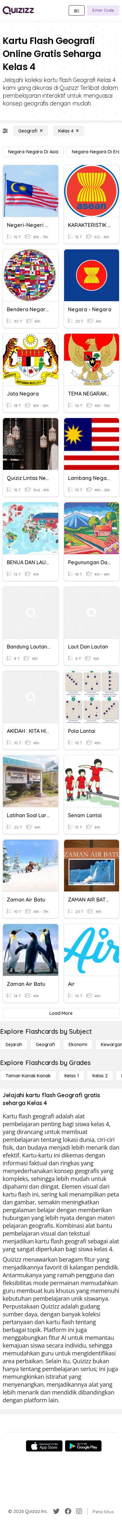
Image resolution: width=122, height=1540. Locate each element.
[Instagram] (79, 1511)
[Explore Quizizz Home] (18, 10)
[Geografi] (30, 131)
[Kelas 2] (100, 1076)
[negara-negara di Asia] (33, 152)
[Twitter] (56, 1511)
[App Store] (44, 1445)
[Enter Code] (103, 10)
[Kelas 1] (71, 1076)
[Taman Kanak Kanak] (28, 1076)
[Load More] (61, 1013)
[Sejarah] (14, 1044)
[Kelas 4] (68, 131)
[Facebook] (68, 1511)
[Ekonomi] (78, 1044)
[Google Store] (83, 1445)
